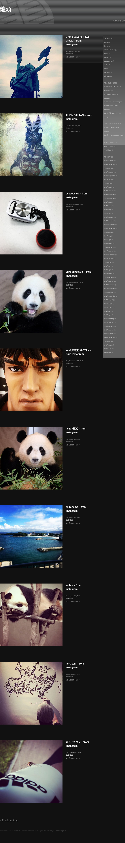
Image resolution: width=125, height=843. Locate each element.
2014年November (109, 224)
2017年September (109, 176)
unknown (107, 76)
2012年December (109, 285)
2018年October (108, 161)
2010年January (108, 330)
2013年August (108, 258)
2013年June (108, 262)
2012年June (108, 307)
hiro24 (112, 142)
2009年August (108, 341)
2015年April (107, 213)
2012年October (108, 292)
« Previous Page (9, 820)
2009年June (108, 349)
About (22, 20)
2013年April (107, 270)
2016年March (108, 187)
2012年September (109, 296)
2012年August (108, 300)
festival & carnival (109, 50)
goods (106, 57)
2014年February (109, 247)
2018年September (109, 164)
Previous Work (7, 20)
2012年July (107, 303)
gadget (106, 53)
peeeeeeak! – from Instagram (113, 102)
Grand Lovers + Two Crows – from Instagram (78, 41)
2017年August (108, 179)
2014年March (108, 243)
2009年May (107, 352)
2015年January (108, 221)
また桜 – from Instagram (111, 127)
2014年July (107, 236)
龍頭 (5, 9)
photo (106, 65)
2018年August (108, 168)
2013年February (109, 277)
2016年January (108, 191)
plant (105, 68)
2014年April (107, 240)
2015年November (109, 198)
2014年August (108, 232)
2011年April (107, 315)
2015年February (109, 217)
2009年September (109, 337)
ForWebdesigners (60, 831)
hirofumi (106, 131)
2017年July (107, 183)
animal (106, 42)
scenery (106, 72)
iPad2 (106, 142)
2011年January (108, 322)
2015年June (108, 206)
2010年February (109, 326)
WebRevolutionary (47, 831)
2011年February (109, 318)
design (106, 46)
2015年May (107, 209)
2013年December (109, 255)
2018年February (109, 172)
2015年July (107, 202)
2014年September (109, 228)
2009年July (107, 345)
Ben (122, 135)
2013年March (108, 273)
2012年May (107, 311)
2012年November (109, 288)
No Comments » (73, 57)
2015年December (109, 194)
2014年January (108, 251)
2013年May (107, 266)
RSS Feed (36, 20)
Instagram (69, 53)
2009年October (108, 334)
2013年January (108, 281)
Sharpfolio (17, 831)
